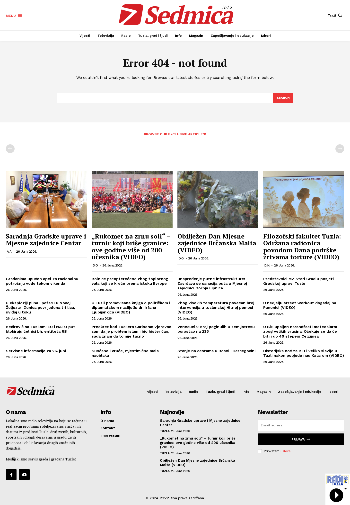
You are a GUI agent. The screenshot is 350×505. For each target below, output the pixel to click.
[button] (336, 15)
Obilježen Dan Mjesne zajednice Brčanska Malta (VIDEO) (216, 243)
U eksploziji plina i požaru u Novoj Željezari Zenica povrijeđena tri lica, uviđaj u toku (40, 307)
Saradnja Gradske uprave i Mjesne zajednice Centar (46, 239)
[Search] (283, 98)
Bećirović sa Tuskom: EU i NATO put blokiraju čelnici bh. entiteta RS (40, 329)
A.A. (9, 251)
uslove (285, 451)
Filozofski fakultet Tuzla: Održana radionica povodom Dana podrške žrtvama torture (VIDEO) (302, 246)
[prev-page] (10, 148)
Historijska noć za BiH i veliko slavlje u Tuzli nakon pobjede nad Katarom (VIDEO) (303, 353)
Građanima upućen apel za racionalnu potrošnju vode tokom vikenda (42, 281)
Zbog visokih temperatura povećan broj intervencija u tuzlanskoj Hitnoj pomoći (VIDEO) (215, 307)
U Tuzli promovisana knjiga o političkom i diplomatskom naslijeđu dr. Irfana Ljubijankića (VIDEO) (131, 307)
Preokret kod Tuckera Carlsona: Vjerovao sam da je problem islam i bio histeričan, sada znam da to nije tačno (131, 331)
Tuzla (165, 431)
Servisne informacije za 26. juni (36, 351)
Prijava (301, 439)
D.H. (267, 265)
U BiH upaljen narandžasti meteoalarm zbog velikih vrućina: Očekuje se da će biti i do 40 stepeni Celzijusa (300, 331)
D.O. (95, 265)
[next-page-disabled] (339, 148)
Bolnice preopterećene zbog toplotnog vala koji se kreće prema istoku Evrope (130, 281)
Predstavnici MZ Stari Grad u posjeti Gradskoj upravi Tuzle (298, 281)
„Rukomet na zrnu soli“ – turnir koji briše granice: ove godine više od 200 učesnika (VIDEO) (131, 246)
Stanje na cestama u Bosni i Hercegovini (216, 351)
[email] (301, 425)
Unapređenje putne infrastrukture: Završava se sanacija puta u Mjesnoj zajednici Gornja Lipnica (212, 283)
